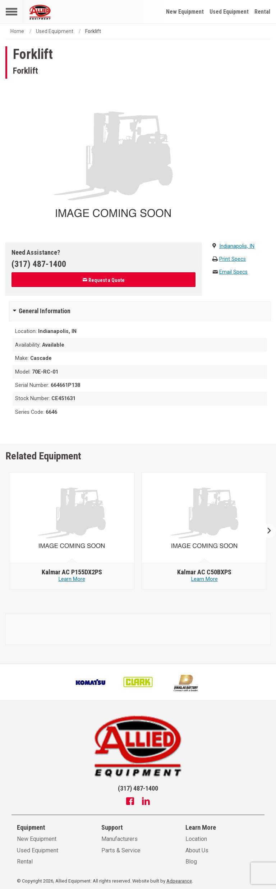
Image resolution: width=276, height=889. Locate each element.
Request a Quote (103, 280)
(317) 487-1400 (39, 264)
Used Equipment (229, 11)
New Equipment (185, 11)
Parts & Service (121, 850)
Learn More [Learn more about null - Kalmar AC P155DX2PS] (72, 579)
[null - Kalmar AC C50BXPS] (204, 518)
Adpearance (179, 881)
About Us (196, 850)
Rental (262, 11)
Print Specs (232, 259)
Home (17, 31)
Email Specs (233, 272)
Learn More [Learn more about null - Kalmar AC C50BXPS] (204, 579)
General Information (44, 311)
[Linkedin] (146, 802)
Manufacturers (119, 838)
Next (266, 531)
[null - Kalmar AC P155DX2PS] (72, 518)
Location (196, 838)
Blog (191, 861)
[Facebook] (130, 802)
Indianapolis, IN (236, 246)
